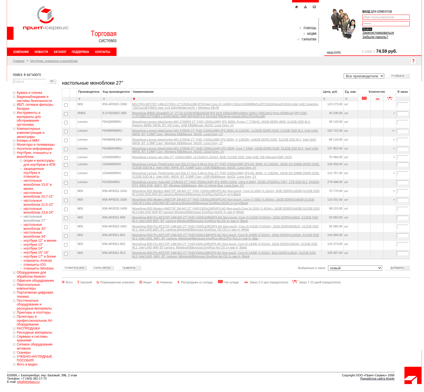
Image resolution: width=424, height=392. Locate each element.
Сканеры (24, 352)
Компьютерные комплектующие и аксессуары (30, 133)
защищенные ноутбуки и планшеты (34, 173)
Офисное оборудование (35, 281)
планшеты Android (38, 261)
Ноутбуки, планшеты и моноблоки (54, 60)
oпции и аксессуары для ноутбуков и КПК (40, 163)
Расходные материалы (34, 332)
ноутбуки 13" (33, 245)
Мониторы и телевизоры (36, 145)
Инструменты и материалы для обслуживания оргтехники (29, 119)
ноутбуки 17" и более (40, 256)
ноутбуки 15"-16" (36, 252)
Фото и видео (27, 364)
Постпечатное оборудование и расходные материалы (34, 305)
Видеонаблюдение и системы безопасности (34, 99)
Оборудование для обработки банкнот (31, 274)
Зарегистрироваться (378, 33)
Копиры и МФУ (28, 140)
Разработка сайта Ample (377, 378)
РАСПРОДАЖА (28, 328)
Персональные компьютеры (28, 287)
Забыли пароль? (375, 37)
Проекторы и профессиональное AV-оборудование (35, 321)
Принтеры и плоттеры (34, 312)
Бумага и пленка (29, 93)
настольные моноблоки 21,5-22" (39, 203)
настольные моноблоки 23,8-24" (39, 211)
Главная (19, 60)
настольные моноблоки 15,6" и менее (38, 185)
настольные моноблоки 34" (35, 234)
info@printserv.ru (28, 381)
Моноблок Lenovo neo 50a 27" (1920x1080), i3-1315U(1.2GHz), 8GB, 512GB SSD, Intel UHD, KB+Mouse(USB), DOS (212, 157)
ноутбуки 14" (33, 248)
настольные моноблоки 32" (35, 227)
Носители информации (34, 149)
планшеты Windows (39, 268)
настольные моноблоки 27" (35, 218)
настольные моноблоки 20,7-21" (39, 195)
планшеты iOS (35, 265)
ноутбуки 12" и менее (40, 240)
